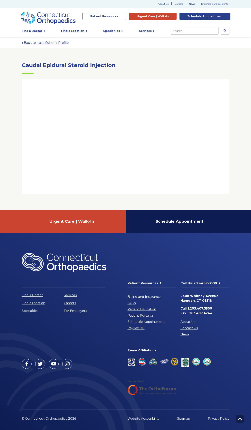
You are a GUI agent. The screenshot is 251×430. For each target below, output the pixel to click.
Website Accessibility (143, 418)
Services (70, 295)
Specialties (30, 311)
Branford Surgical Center (215, 3)
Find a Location (33, 303)
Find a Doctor (32, 295)
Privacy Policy (218, 418)
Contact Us (189, 328)
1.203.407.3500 (200, 308)
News (192, 3)
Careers (179, 3)
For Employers (75, 311)
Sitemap (183, 418)
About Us (163, 3)
